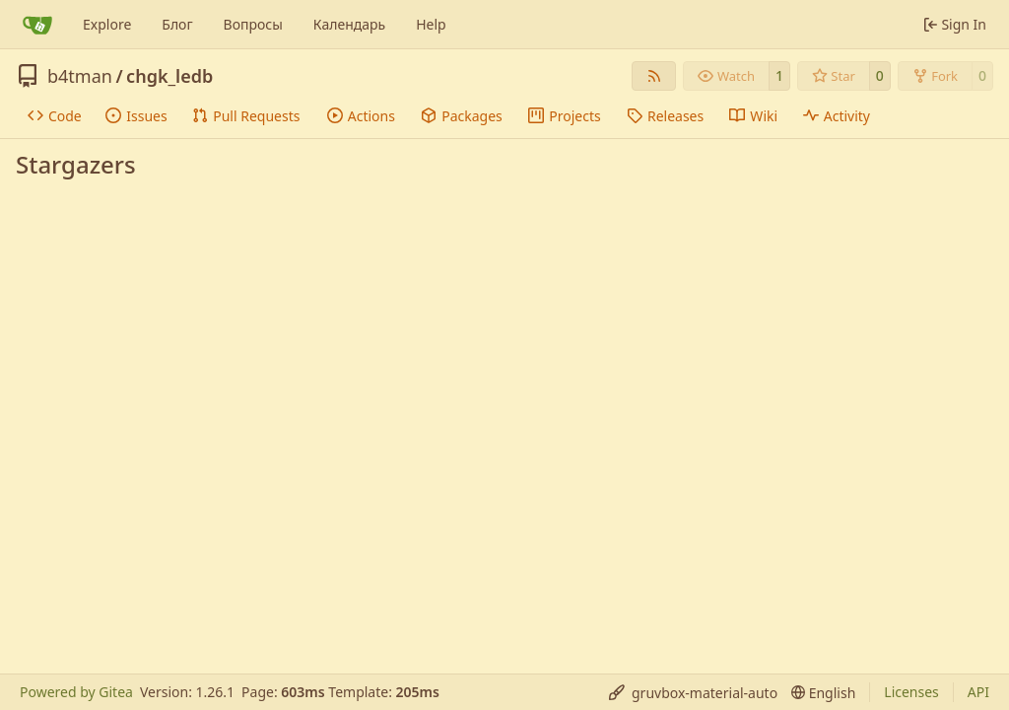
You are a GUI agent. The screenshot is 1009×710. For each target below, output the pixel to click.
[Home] (37, 24)
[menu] (693, 692)
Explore (107, 24)
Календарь (349, 24)
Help (431, 24)
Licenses (911, 691)
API (978, 691)
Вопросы (253, 24)
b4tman (79, 76)
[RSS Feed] (654, 76)
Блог (177, 24)
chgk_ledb (169, 76)
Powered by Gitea (76, 691)
